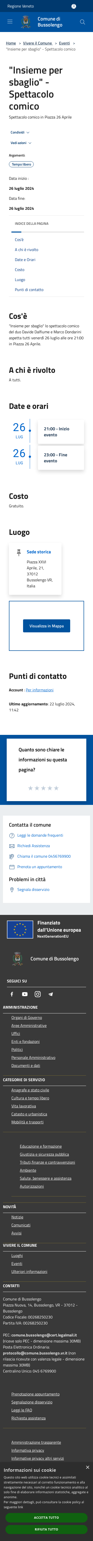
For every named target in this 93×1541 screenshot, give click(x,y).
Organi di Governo (26, 1017)
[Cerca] (83, 22)
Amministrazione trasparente (36, 1442)
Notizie (17, 1217)
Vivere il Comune (38, 43)
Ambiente (28, 1170)
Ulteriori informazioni (29, 1271)
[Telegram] (51, 994)
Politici (17, 1049)
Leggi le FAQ (21, 1410)
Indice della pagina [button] (31, 223)
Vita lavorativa (23, 1106)
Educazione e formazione (41, 1146)
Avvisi (16, 1233)
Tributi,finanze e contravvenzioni (47, 1162)
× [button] (87, 1467)
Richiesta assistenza (28, 1418)
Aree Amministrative (29, 1025)
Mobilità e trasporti (27, 1122)
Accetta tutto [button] (46, 1517)
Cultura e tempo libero (30, 1098)
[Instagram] (38, 994)
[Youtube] (25, 994)
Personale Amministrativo (33, 1057)
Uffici (15, 1033)
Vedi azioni (22, 143)
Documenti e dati (25, 1065)
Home (11, 43)
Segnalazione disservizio (31, 1402)
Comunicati (21, 1225)
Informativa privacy (27, 1450)
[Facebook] (12, 994)
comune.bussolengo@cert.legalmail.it (44, 1335)
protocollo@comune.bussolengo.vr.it (35, 1353)
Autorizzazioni (32, 1186)
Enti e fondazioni (25, 1041)
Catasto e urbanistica (29, 1114)
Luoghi (17, 1255)
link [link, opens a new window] (20, 1507)
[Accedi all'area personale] (74, 6)
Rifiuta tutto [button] (46, 1529)
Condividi (21, 133)
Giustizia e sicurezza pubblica (44, 1154)
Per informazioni (40, 690)
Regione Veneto (20, 6)
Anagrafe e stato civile (30, 1090)
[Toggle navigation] (10, 22)
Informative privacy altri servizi (37, 1458)
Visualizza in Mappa (47, 626)
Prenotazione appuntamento (35, 1394)
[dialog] (46, 1501)
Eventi (64, 43)
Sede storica (39, 551)
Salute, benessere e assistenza (45, 1178)
